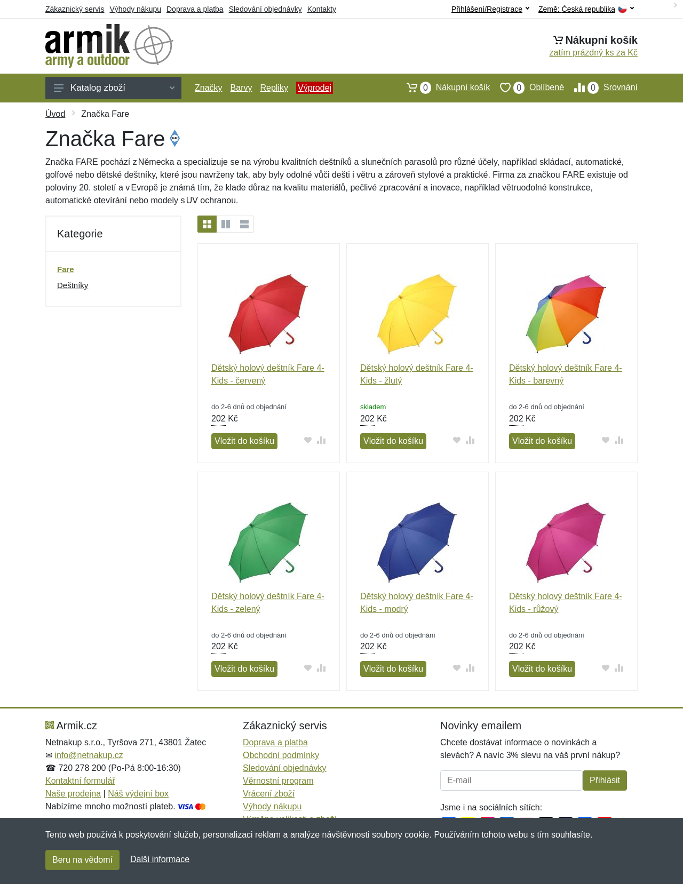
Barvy (241, 87)
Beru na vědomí (82, 859)
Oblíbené (527, 87)
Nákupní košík (443, 87)
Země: (586, 9)
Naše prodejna (73, 793)
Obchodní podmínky (281, 755)
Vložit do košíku (244, 440)
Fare (65, 269)
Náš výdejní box (138, 793)
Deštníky (72, 285)
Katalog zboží (114, 88)
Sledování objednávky (265, 9)
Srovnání (601, 87)
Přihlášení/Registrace (490, 9)
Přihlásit (605, 780)
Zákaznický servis (74, 9)
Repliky (274, 87)
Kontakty (321, 9)
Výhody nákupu (135, 9)
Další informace (159, 859)
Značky (209, 87)
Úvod (55, 113)
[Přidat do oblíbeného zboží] (308, 440)
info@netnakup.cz (88, 755)
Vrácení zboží (269, 793)
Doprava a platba (195, 9)
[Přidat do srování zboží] (321, 440)
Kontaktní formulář (80, 780)
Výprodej (314, 87)
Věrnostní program (278, 780)
